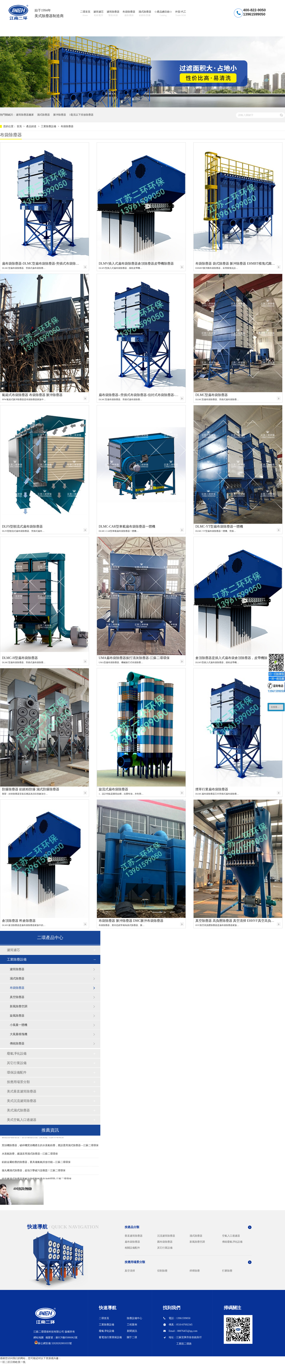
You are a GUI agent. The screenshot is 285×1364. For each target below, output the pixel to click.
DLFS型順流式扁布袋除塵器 (22, 526)
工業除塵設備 (49, 126)
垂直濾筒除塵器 (133, 1235)
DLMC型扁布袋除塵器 (211, 395)
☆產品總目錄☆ (163, 13)
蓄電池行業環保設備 (110, 1337)
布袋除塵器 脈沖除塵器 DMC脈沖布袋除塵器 (131, 920)
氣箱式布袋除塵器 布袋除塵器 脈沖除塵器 (32, 395)
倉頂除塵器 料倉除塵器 (19, 920)
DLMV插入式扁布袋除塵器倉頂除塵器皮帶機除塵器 (136, 263)
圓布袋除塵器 (164, 1241)
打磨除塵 (227, 1270)
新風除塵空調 (18, 1006)
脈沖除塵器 (59, 114)
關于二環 (132, 1337)
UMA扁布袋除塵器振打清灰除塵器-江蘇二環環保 (134, 658)
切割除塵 (162, 1270)
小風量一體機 (18, 1024)
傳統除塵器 (17, 1043)
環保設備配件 (17, 1072)
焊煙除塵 (195, 1270)
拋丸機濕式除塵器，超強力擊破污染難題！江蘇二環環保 (33, 1171)
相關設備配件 (132, 1247)
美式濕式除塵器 (18, 1110)
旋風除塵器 (17, 1015)
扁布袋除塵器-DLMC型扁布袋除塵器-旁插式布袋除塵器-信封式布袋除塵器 (42, 263)
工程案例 (132, 1324)
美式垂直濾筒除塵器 (21, 1091)
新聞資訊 (132, 1331)
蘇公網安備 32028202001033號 (55, 1343)
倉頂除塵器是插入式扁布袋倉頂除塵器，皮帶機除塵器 (234, 658)
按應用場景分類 (18, 1082)
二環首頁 (85, 13)
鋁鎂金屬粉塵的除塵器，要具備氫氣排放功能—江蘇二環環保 (36, 1162)
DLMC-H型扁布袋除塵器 (20, 658)
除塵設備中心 (134, 1318)
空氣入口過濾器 (231, 1235)
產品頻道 (31, 126)
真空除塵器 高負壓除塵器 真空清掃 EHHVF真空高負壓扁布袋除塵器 (235, 920)
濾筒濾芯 (98, 13)
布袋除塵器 (129, 13)
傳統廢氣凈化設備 (232, 1241)
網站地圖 (38, 1337)
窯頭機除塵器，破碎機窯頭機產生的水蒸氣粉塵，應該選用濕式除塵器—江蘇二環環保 (50, 1146)
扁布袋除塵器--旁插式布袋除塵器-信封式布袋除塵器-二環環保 (139, 395)
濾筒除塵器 (113, 13)
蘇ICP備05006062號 (66, 1337)
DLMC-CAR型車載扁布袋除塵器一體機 (127, 526)
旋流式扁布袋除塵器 (113, 789)
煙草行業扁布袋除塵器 (211, 789)
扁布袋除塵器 (132, 1241)
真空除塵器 (17, 997)
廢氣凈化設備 (17, 1053)
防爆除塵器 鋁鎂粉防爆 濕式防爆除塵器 (30, 789)
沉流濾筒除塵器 (166, 1235)
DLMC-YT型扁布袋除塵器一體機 (219, 526)
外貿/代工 (180, 13)
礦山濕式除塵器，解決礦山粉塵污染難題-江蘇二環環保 (33, 1137)
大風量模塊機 (18, 1034)
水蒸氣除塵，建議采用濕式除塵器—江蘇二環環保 (30, 1154)
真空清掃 (130, 1270)
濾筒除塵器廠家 (25, 114)
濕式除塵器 (145, 13)
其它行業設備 (17, 1063)
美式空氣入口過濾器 (21, 1120)
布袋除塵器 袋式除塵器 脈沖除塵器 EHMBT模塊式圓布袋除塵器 (235, 263)
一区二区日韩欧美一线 (12, 1362)
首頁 (20, 126)
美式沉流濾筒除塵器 (21, 1101)
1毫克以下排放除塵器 (81, 114)
